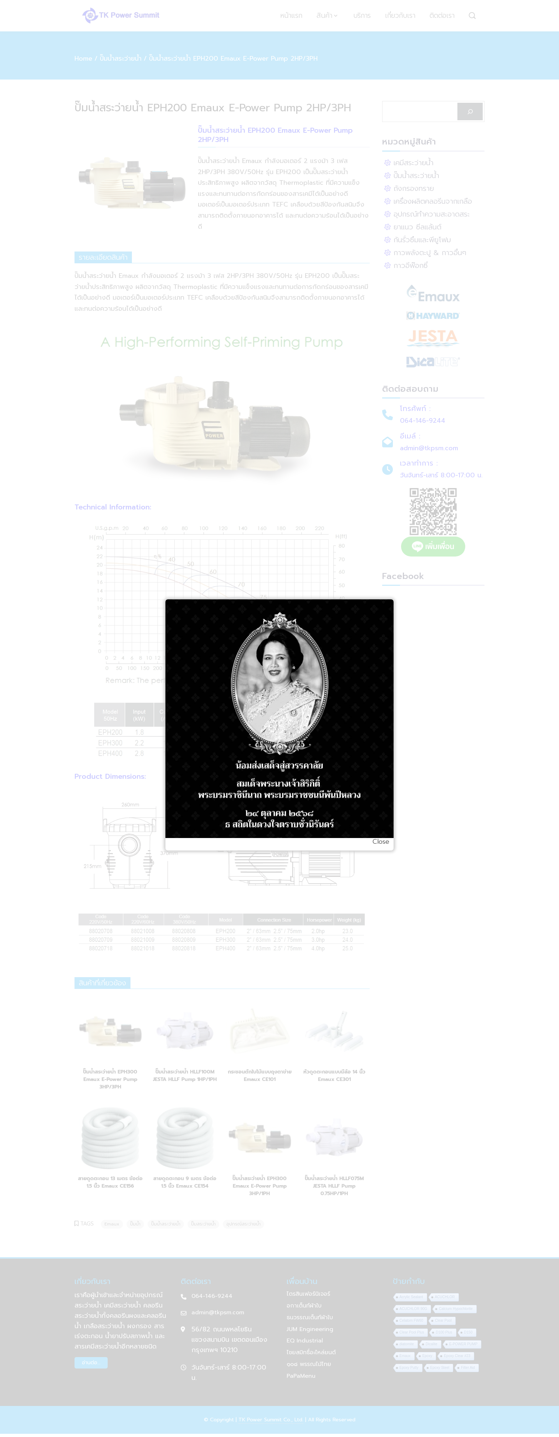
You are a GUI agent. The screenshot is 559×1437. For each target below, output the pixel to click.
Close (381, 842)
